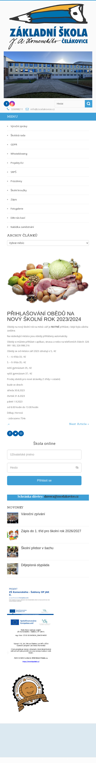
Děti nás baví (18, 217)
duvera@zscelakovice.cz (61, 496)
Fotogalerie (17, 208)
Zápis (14, 199)
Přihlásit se (44, 480)
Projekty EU (17, 162)
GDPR (14, 144)
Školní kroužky (19, 190)
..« (8, 424)
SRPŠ (13, 172)
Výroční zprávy (19, 126)
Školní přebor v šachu (37, 548)
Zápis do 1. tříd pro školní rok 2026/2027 (51, 531)
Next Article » (79, 424)
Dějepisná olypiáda (35, 565)
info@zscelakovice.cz (43, 109)
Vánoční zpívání (33, 514)
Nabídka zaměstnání (22, 227)
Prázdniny (16, 181)
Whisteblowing (19, 153)
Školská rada (18, 135)
